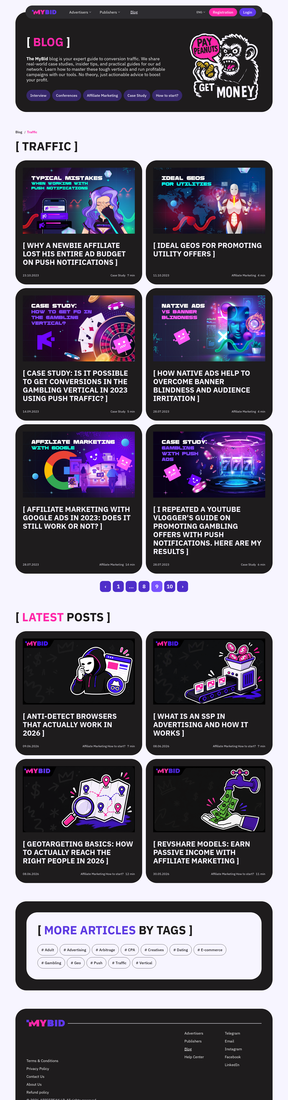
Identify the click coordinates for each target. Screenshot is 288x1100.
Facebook (233, 1056)
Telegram (232, 1033)
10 (170, 586)
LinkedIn (232, 1064)
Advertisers (80, 12)
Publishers (110, 12)
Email (229, 1041)
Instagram (233, 1048)
